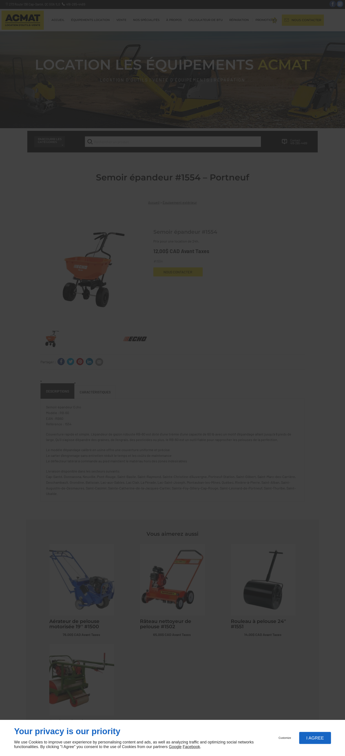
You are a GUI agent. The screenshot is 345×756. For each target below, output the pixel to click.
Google (175, 747)
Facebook (191, 747)
